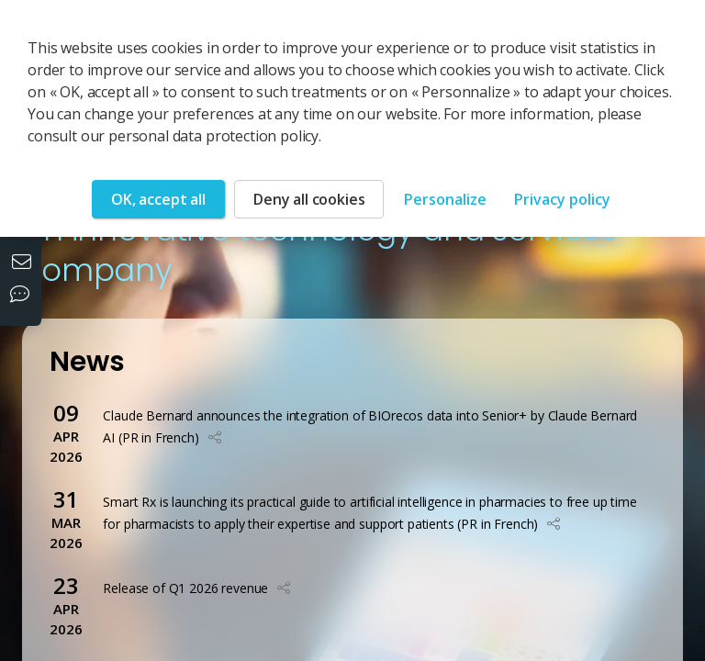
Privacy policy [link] (562, 199)
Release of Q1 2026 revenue (185, 588)
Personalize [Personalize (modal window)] (445, 199)
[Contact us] (24, 263)
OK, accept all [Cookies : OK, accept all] (158, 199)
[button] (214, 437)
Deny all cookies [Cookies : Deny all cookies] (308, 199)
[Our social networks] (24, 296)
